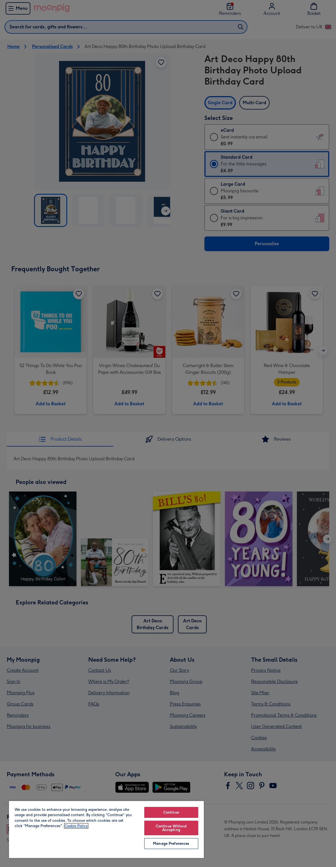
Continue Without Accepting (171, 828)
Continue (171, 812)
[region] (106, 829)
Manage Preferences (171, 843)
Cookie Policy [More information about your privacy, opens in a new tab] (76, 826)
